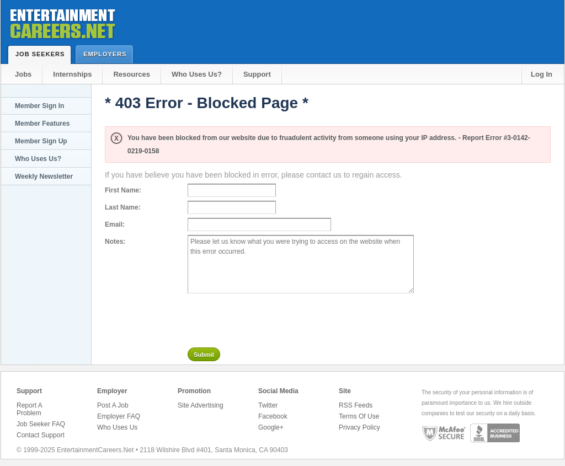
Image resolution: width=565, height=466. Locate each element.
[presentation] (271, 318)
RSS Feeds (355, 405)
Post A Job (113, 405)
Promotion (194, 391)
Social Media (278, 391)
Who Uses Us (117, 427)
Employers (107, 53)
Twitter (268, 405)
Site (345, 391)
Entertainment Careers (62, 22)
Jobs (23, 74)
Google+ (271, 427)
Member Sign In (39, 106)
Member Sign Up (41, 141)
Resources (131, 74)
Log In (541, 74)
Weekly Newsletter (44, 176)
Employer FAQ (118, 416)
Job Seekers (42, 54)
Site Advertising (200, 405)
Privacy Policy (359, 427)
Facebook (272, 416)
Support (257, 74)
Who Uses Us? (197, 74)
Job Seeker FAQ (41, 424)
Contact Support (41, 435)
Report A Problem (29, 409)
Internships (72, 74)
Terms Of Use (359, 416)
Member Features (42, 123)
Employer (112, 391)
